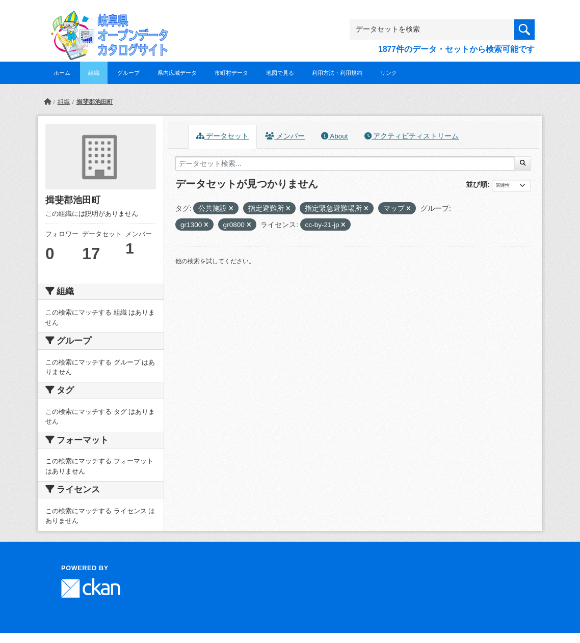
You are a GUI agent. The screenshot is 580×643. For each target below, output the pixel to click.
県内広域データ (177, 73)
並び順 (476, 184)
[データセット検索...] (345, 163)
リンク (388, 73)
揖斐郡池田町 (94, 101)
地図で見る (280, 73)
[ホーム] (47, 101)
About (334, 136)
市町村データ (231, 73)
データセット (222, 136)
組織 (93, 73)
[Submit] (522, 163)
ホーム (62, 73)
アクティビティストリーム (411, 136)
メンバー (285, 136)
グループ (128, 73)
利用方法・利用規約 (337, 73)
